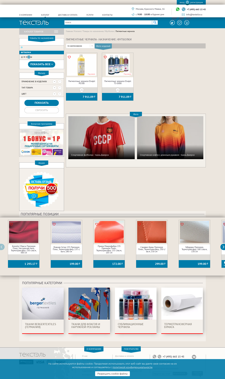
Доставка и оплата (67, 15)
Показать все (41, 64)
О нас (85, 356)
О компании (25, 15)
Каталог (45, 15)
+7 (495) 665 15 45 (196, 9)
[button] (224, 247)
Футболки (26, 52)
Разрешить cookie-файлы (112, 373)
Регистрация (196, 2)
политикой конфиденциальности (132, 367)
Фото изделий (103, 46)
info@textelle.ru (194, 14)
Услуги (89, 15)
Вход (182, 2)
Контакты (107, 15)
